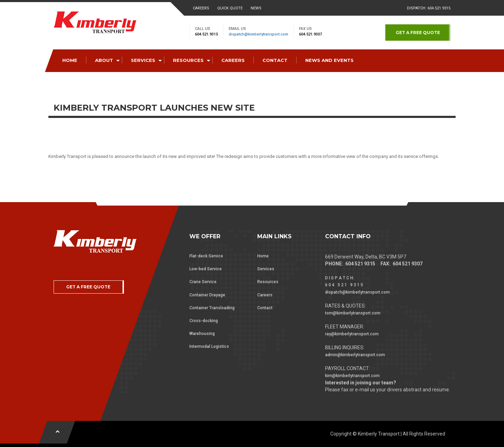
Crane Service (202, 281)
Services (265, 268)
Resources (267, 281)
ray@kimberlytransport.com (352, 334)
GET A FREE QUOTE (418, 32)
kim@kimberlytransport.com (352, 375)
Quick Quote (230, 8)
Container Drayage (207, 295)
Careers (201, 8)
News (256, 8)
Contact (265, 307)
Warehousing (202, 333)
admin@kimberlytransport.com (355, 354)
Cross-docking (203, 320)
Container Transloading (212, 307)
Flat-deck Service (206, 256)
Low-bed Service (205, 268)
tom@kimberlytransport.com (352, 313)
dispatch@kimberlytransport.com (258, 34)
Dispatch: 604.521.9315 (428, 8)
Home (263, 256)
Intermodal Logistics (209, 346)
